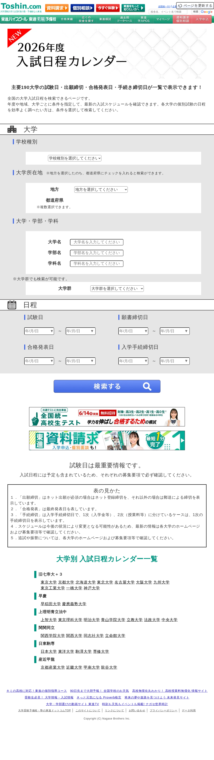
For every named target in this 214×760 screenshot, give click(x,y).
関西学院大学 (53, 636)
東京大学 (49, 582)
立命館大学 (115, 636)
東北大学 (105, 582)
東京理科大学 (70, 620)
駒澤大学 (84, 651)
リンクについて (114, 710)
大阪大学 (144, 582)
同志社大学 (94, 636)
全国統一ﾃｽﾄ (164, 6)
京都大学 (66, 582)
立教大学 (135, 620)
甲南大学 (92, 667)
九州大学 (161, 582)
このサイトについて (88, 710)
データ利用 (189, 710)
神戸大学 (92, 588)
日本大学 (49, 651)
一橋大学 (74, 588)
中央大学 (170, 620)
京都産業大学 (53, 667)
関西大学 (74, 636)
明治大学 (92, 620)
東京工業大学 (53, 588)
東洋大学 (66, 651)
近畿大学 (74, 667)
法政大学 (152, 620)
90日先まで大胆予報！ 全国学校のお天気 (99, 690)
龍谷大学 (109, 667)
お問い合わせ (137, 710)
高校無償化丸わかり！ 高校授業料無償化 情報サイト (170, 690)
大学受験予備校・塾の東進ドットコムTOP (44, 710)
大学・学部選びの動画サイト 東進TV (72, 704)
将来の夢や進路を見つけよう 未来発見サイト (157, 697)
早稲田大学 (51, 604)
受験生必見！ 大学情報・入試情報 (49, 697)
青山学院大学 (113, 620)
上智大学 (49, 620)
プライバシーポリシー (163, 710)
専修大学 (101, 651)
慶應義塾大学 (74, 604)
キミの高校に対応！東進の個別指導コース (36, 690)
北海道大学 (86, 582)
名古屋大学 (124, 582)
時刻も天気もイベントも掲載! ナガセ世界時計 (135, 704)
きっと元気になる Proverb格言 (99, 697)
